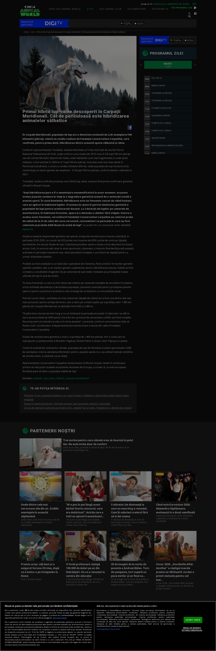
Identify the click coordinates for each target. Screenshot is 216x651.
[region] (108, 626)
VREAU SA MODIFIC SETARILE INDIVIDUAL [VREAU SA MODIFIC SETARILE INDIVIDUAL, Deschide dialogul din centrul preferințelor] (192, 629)
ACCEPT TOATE (193, 620)
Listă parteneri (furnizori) (108, 629)
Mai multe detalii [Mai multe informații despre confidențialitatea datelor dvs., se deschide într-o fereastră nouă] (60, 618)
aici (55, 634)
